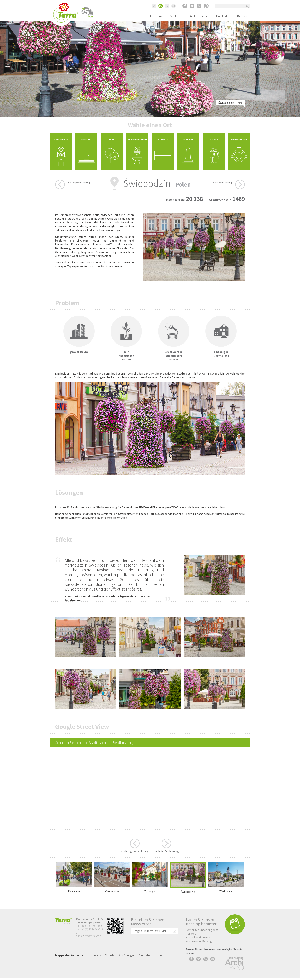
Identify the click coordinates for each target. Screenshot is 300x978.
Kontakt (242, 16)
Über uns (156, 16)
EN (154, 5)
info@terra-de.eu (93, 936)
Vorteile (175, 16)
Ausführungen (199, 16)
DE (160, 5)
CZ (173, 5)
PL (167, 5)
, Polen (230, 103)
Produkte (222, 16)
